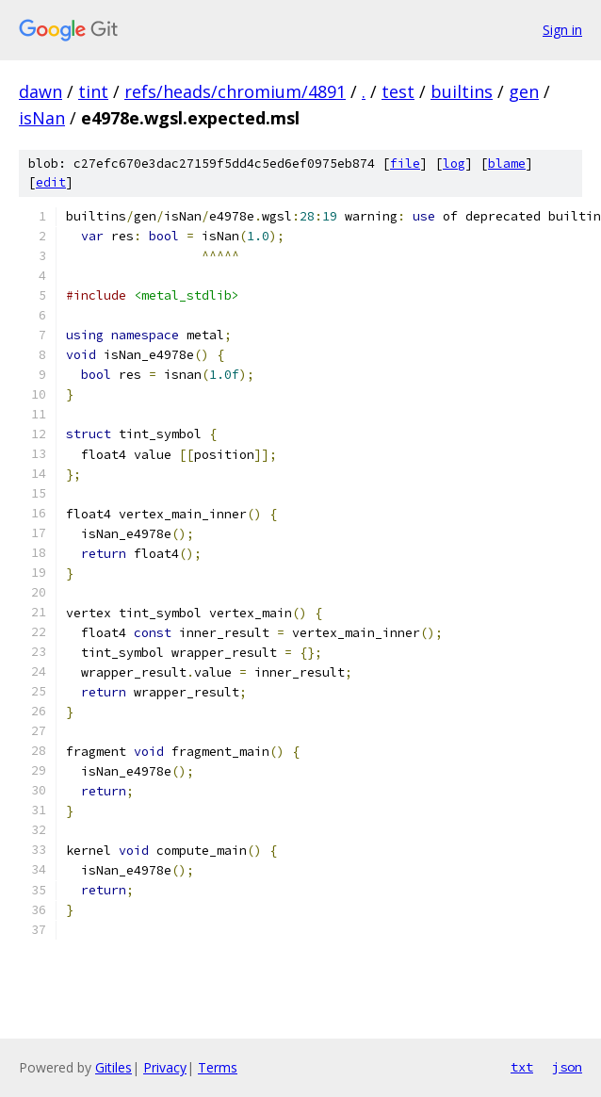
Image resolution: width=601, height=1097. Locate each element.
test (398, 91)
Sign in (562, 30)
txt (522, 1066)
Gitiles (113, 1067)
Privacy (165, 1067)
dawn (40, 91)
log (454, 164)
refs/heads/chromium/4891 (235, 91)
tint (93, 91)
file (405, 164)
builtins (461, 91)
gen (524, 91)
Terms (217, 1067)
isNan (42, 117)
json (567, 1066)
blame (507, 164)
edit (51, 182)
